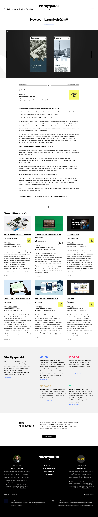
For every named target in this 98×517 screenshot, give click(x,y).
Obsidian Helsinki (12, 306)
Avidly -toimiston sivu (60, 196)
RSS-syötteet (48, 474)
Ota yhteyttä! (23, 487)
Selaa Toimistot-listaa (74, 404)
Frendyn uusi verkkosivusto (46, 298)
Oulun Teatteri (73, 234)
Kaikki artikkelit (44, 379)
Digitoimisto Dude (15, 502)
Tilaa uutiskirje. (7, 377)
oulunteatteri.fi (74, 238)
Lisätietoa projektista (42, 196)
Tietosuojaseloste (49, 469)
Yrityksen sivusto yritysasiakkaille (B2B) (38, 100)
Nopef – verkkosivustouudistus (17, 298)
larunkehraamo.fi (26, 90)
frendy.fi (40, 302)
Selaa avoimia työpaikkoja (46, 400)
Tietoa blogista (49, 466)
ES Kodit (70, 298)
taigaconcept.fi (42, 241)
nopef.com (10, 302)
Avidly (24, 94)
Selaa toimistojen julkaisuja (75, 373)
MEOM (41, 245)
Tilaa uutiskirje (49, 436)
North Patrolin (14, 474)
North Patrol (87, 473)
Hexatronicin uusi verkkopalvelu (17, 234)
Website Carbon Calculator (71, 505)
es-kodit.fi (72, 302)
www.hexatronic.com (13, 238)
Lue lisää (25, 272)
